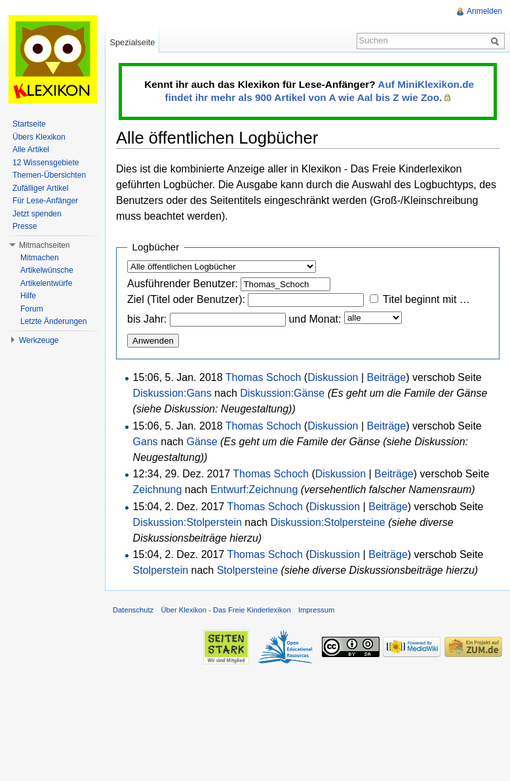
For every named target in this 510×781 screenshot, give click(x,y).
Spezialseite (132, 42)
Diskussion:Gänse (282, 393)
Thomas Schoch (264, 377)
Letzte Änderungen (53, 321)
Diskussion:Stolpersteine (327, 522)
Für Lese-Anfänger (45, 200)
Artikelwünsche (46, 270)
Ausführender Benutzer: (182, 283)
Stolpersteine (247, 570)
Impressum (316, 610)
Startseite (29, 124)
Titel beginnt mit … (426, 299)
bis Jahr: (147, 319)
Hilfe (28, 295)
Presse (24, 226)
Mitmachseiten (44, 245)
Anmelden (484, 11)
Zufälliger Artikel (40, 188)
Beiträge (386, 377)
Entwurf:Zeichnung (254, 489)
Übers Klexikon (39, 137)
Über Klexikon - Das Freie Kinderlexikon (225, 610)
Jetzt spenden (37, 213)
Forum (31, 308)
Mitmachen (39, 257)
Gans (145, 441)
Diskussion (332, 377)
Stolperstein (161, 570)
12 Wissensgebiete (45, 162)
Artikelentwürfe (46, 283)
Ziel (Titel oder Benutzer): (186, 299)
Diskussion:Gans (172, 393)
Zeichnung (157, 489)
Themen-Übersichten (49, 175)
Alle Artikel (30, 149)
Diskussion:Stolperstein (187, 522)
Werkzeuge (38, 340)
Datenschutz (133, 610)
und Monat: (314, 319)
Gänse (201, 441)
